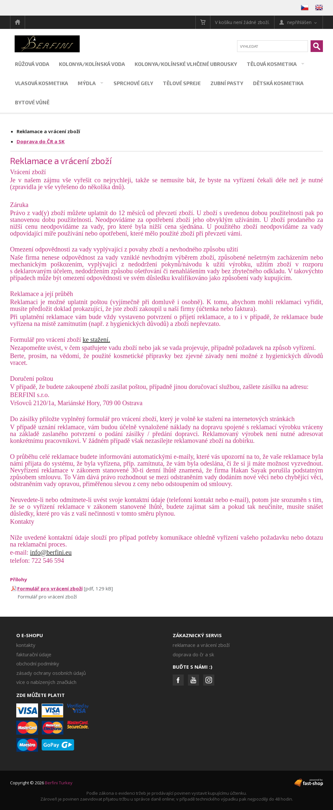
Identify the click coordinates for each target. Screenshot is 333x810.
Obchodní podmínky (37, 663)
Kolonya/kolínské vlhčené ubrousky (186, 64)
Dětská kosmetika (278, 83)
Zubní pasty (226, 83)
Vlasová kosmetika (41, 83)
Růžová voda (32, 64)
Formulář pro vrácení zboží (50, 588)
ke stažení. (96, 339)
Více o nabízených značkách (46, 682)
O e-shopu (29, 635)
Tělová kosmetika (272, 64)
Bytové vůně (32, 102)
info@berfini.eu (51, 552)
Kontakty (25, 645)
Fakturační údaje (33, 654)
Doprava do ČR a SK (41, 141)
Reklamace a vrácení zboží (48, 131)
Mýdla (87, 83)
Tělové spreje (182, 83)
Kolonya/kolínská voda (92, 64)
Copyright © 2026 (41, 783)
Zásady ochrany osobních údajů (51, 673)
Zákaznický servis (197, 635)
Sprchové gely (133, 83)
